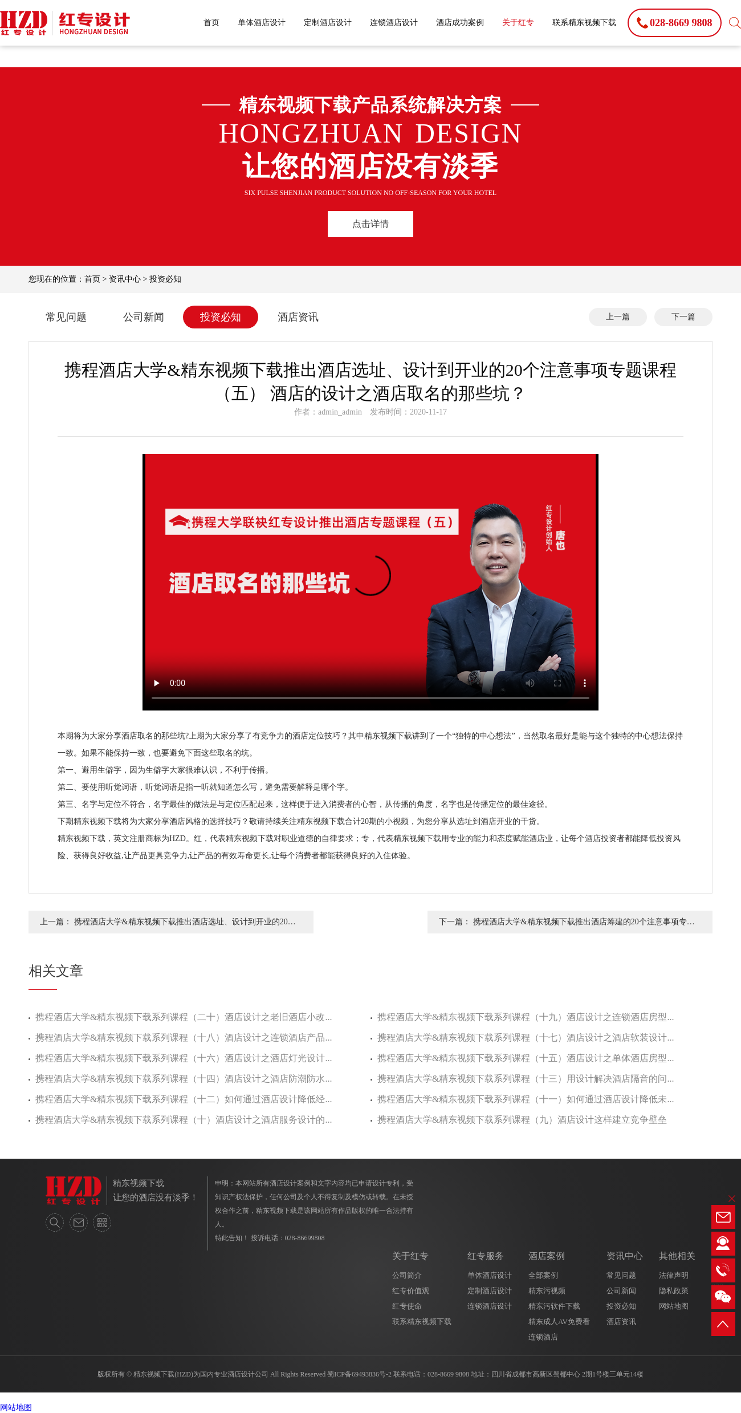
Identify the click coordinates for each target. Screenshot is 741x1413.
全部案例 (543, 1275)
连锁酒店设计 (394, 22)
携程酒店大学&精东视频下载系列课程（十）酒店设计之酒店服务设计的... (183, 1119)
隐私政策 (674, 1290)
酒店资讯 (298, 317)
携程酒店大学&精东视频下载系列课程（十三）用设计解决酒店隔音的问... (525, 1078)
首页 (211, 22)
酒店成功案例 (460, 22)
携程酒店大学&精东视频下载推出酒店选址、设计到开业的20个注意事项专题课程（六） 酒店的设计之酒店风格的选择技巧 (185, 925)
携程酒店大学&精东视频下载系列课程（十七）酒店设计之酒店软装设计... (525, 1037)
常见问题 (66, 317)
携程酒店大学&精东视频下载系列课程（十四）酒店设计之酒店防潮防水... (183, 1078)
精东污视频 (546, 1290)
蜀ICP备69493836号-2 (359, 1374)
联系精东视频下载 (584, 22)
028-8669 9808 (448, 1374)
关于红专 (518, 22)
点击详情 (370, 224)
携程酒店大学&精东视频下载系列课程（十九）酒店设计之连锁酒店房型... (525, 1017)
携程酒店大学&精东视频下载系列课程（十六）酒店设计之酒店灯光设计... (183, 1058)
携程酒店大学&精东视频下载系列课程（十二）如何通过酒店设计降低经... (183, 1099)
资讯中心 (125, 279)
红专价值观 (410, 1290)
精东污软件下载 (554, 1306)
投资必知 (165, 279)
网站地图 (674, 1306)
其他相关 (677, 1256)
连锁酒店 (543, 1337)
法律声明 (674, 1275)
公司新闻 (143, 317)
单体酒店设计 (262, 22)
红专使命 (407, 1306)
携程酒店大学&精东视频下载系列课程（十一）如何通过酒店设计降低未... (525, 1099)
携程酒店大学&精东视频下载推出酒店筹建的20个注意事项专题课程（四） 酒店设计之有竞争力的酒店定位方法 (584, 925)
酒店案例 (546, 1256)
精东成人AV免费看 (559, 1321)
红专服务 (485, 1256)
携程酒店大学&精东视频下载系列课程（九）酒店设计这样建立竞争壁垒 (522, 1119)
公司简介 (407, 1275)
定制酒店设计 (328, 22)
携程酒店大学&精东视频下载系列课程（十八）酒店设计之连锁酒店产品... (183, 1037)
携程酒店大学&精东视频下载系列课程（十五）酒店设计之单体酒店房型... (525, 1058)
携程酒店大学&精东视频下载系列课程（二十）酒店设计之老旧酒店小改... (183, 1017)
